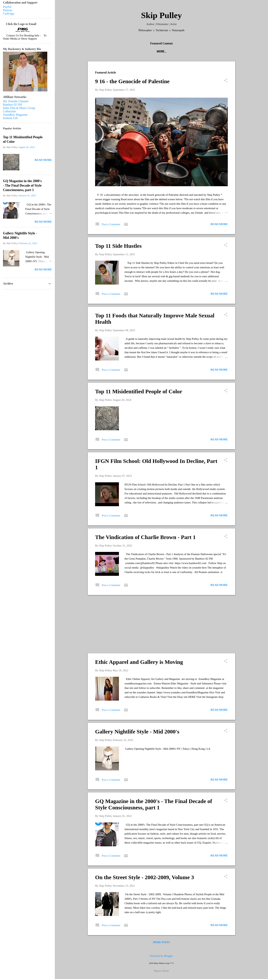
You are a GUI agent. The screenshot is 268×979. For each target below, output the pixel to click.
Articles (203, 51)
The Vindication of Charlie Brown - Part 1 (145, 537)
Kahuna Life (10, 118)
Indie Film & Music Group (19, 108)
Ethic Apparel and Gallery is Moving (139, 662)
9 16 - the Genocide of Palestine (132, 81)
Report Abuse (161, 970)
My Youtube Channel (15, 101)
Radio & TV (183, 51)
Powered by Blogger (161, 955)
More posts (161, 942)
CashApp (8, 13)
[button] (225, 80)
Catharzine (9, 111)
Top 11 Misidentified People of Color (138, 391)
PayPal (7, 6)
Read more (219, 224)
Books (165, 51)
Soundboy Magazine (15, 114)
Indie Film (147, 51)
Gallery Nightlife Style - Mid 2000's (137, 731)
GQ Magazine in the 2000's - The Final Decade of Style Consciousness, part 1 (153, 804)
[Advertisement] (161, 624)
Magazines (125, 51)
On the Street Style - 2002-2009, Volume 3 (144, 877)
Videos (221, 51)
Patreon (7, 10)
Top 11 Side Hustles (118, 246)
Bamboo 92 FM (12, 104)
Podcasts (104, 51)
